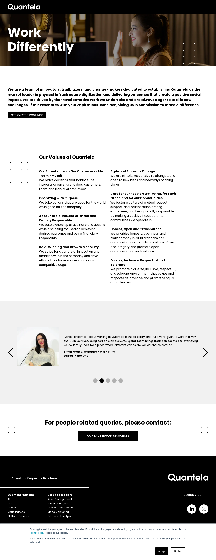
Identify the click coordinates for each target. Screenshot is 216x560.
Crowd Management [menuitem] (61, 507)
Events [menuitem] (12, 507)
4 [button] (114, 380)
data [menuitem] (11, 503)
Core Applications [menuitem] (60, 495)
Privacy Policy (37, 533)
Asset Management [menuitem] (60, 499)
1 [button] (95, 380)
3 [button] (108, 380)
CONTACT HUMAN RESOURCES (108, 436)
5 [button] (120, 380)
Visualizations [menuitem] (16, 512)
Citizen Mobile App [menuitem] (59, 516)
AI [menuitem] (9, 499)
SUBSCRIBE (192, 495)
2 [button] (101, 380)
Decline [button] (178, 551)
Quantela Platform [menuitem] (21, 495)
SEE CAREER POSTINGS (27, 115)
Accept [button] (161, 551)
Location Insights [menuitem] (58, 503)
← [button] (11, 352)
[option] (108, 347)
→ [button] (205, 352)
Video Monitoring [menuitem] (58, 512)
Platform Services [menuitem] (19, 516)
